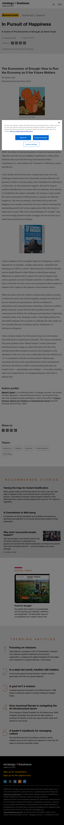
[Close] (59, 122)
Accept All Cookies (40, 137)
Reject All (23, 137)
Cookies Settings (31, 144)
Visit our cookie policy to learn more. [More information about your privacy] (21, 131)
